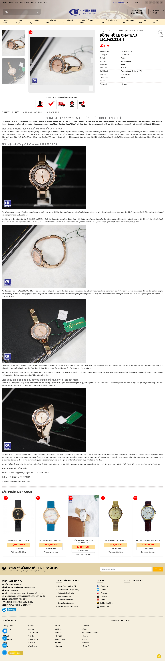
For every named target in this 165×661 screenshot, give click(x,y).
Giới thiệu (18, 21)
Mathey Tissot (7, 626)
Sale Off (129, 2)
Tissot (31, 626)
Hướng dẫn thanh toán (65, 593)
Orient (85, 629)
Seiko (31, 629)
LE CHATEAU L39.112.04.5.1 (50, 540)
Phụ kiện (142, 21)
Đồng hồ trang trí (109, 21)
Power (85, 636)
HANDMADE (33, 639)
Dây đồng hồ (128, 21)
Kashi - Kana (60, 639)
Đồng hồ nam (51, 21)
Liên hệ (137, 2)
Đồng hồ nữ (68, 21)
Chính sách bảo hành (64, 600)
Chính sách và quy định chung (67, 590)
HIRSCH (58, 636)
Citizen (58, 629)
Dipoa (58, 643)
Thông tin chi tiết (10, 112)
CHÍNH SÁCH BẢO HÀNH (32, 112)
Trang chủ (6, 21)
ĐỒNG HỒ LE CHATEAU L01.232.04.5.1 (115, 541)
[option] (13, 43)
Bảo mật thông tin (63, 596)
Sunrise (58, 633)
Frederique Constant (90, 633)
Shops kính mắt (118, 2)
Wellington (32, 646)
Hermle (31, 643)
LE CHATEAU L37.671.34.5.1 (82, 540)
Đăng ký (158, 569)
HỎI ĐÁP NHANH (52, 112)
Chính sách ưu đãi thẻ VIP (66, 586)
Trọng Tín (86, 646)
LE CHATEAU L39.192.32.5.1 (18, 540)
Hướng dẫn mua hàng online (67, 606)
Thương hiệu (34, 21)
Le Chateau (33, 633)
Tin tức (155, 21)
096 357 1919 (24, 599)
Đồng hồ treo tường (86, 21)
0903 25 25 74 (14, 599)
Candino (85, 626)
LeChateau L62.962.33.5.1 (12, 121)
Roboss (85, 643)
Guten (84, 639)
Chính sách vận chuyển (65, 603)
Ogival (58, 626)
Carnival (58, 646)
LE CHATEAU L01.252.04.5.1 (147, 540)
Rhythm (31, 636)
